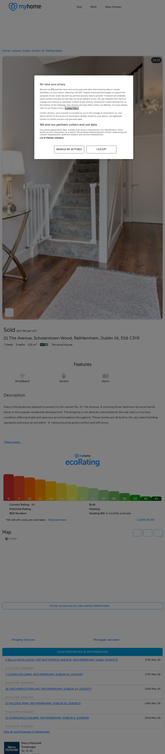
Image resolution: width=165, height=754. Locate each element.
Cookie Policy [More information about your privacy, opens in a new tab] (71, 108)
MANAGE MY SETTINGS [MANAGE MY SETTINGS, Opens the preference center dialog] (69, 149)
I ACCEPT (101, 149)
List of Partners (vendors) (52, 138)
